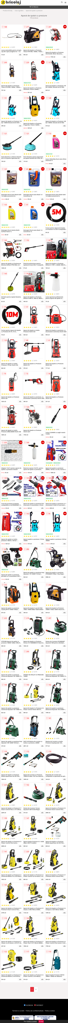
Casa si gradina (19, 10)
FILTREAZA (34, 7)
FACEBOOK (28, 1005)
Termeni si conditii (18, 1011)
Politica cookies (50, 1011)
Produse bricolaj (7, 10)
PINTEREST (38, 1005)
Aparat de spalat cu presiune (34, 10)
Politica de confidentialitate (35, 1011)
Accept (41, 1021)
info (20, 54)
